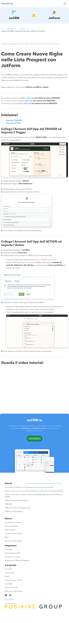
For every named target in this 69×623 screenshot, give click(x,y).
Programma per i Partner (14, 580)
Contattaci (8, 584)
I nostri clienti (9, 573)
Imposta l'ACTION (13, 123)
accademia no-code (40, 44)
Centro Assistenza (11, 526)
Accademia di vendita (13, 522)
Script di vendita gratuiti (13, 541)
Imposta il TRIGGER (14, 120)
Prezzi (7, 576)
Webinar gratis (10, 530)
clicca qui (30, 98)
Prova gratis (34, 439)
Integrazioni (11, 29)
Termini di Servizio (11, 587)
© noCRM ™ (9, 600)
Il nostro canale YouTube (14, 533)
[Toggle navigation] (64, 4)
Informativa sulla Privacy (13, 591)
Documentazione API (12, 553)
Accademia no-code (12, 557)
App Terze (8, 549)
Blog (6, 537)
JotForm (23, 29)
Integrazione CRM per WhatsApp (17, 560)
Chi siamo (8, 569)
